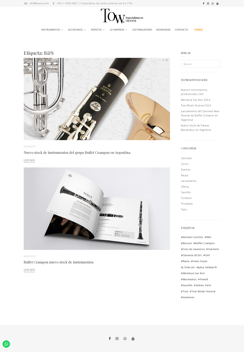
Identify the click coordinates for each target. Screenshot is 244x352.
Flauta (184, 175)
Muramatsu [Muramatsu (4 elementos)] (190, 279)
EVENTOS (96, 29)
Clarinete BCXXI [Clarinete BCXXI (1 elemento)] (192, 255)
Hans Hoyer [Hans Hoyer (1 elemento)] (200, 261)
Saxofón (186, 192)
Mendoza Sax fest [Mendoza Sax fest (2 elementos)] (194, 273)
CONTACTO (181, 29)
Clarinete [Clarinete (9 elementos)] (213, 249)
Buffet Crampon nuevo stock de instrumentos (59, 262)
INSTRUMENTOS (50, 29)
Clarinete (186, 158)
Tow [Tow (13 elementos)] (185, 291)
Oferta (185, 186)
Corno (184, 164)
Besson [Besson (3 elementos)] (187, 243)
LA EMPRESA (117, 29)
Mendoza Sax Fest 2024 (195, 99)
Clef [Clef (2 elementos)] (207, 255)
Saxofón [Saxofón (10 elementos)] (187, 285)
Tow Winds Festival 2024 (196, 105)
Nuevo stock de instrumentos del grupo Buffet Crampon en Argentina (77, 152)
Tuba (184, 209)
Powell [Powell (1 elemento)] (204, 279)
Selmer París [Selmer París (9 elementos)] (203, 285)
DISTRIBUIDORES (142, 29)
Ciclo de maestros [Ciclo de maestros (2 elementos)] (194, 249)
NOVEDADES (163, 29)
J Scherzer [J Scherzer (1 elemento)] (189, 267)
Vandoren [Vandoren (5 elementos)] (188, 297)
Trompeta (187, 203)
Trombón (186, 198)
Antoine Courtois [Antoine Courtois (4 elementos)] (193, 237)
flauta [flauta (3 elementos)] (186, 261)
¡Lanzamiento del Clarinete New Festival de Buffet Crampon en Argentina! (200, 115)
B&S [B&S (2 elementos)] (208, 237)
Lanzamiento (189, 181)
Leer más (29, 160)
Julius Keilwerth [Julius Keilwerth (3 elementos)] (207, 267)
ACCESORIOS (75, 29)
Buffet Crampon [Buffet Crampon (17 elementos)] (205, 243)
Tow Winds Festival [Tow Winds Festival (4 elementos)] (203, 291)
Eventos (186, 169)
